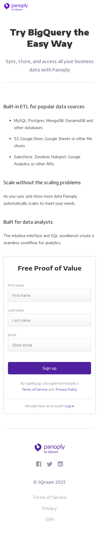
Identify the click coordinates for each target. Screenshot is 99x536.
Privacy (49, 508)
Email (12, 335)
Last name (16, 310)
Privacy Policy (66, 389)
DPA (49, 519)
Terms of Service (35, 389)
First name (16, 285)
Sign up (49, 368)
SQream (46, 482)
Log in (69, 406)
